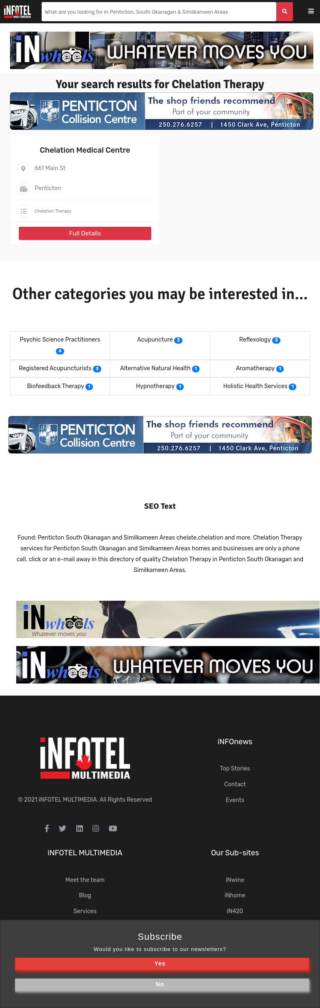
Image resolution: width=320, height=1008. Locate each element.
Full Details (85, 233)
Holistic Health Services (255, 386)
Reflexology (255, 339)
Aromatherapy (255, 368)
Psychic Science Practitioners (60, 339)
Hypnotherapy (155, 386)
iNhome (235, 895)
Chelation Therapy (53, 211)
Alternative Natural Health (155, 368)
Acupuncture (154, 339)
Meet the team (85, 880)
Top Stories (235, 768)
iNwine (235, 880)
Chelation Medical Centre (85, 150)
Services (85, 911)
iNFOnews (235, 741)
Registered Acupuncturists (55, 368)
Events (235, 800)
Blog (85, 895)
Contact (235, 784)
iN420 (235, 911)
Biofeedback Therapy (55, 386)
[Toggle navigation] (316, 11)
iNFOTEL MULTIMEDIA (68, 799)
